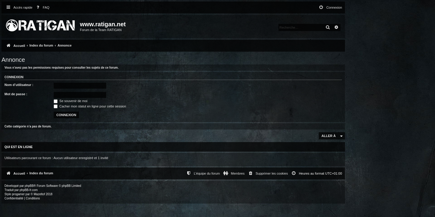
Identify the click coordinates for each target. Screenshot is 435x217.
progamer (18, 194)
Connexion (14, 77)
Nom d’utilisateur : (18, 85)
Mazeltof (39, 194)
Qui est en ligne (18, 147)
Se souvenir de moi (70, 101)
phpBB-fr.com (29, 190)
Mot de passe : (15, 94)
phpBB (29, 185)
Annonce (13, 59)
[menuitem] (41, 7)
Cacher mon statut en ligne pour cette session (90, 106)
